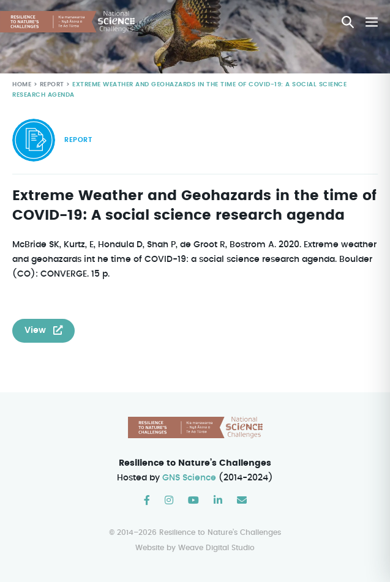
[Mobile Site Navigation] (372, 22)
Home (21, 84)
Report (51, 84)
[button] (348, 22)
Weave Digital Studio (216, 548)
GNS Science (190, 478)
